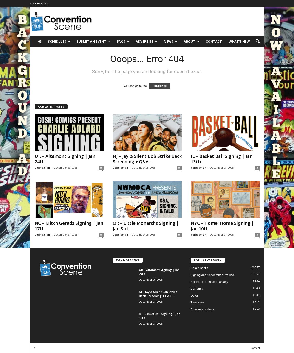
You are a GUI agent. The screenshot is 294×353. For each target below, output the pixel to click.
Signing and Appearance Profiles (212, 275)
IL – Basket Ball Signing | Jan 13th (221, 159)
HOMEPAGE (159, 86)
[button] (257, 41)
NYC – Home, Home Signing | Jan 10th (222, 226)
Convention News (202, 309)
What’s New (239, 41)
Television (197, 302)
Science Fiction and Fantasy (209, 282)
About (191, 41)
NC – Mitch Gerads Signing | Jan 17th (69, 226)
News (170, 41)
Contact (214, 41)
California (197, 288)
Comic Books (199, 268)
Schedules (59, 41)
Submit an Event (93, 41)
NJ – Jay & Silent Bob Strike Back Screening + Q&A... (147, 159)
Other (194, 295)
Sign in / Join (39, 3)
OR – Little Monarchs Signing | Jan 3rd (146, 226)
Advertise (146, 41)
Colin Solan (42, 167)
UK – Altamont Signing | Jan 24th (65, 159)
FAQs (123, 41)
